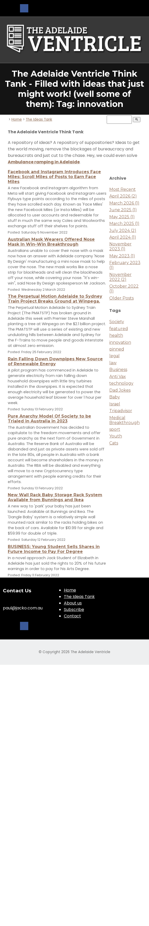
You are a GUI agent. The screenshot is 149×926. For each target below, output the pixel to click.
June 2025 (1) (123, 209)
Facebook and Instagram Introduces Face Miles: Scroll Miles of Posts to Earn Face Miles (54, 176)
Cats (113, 443)
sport (114, 429)
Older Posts (121, 298)
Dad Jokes (120, 390)
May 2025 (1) (122, 216)
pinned (116, 349)
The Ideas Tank (39, 119)
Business (118, 369)
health (116, 335)
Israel (114, 404)
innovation (120, 342)
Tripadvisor (120, 410)
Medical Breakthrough (124, 420)
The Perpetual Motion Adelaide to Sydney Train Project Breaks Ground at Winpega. (55, 299)
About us (73, 603)
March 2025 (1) (124, 223)
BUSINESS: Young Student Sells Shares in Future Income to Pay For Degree (54, 549)
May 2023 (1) (122, 255)
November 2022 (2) (120, 277)
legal (114, 355)
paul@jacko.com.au (23, 608)
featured (118, 328)
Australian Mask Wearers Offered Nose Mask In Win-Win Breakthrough (51, 242)
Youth (115, 436)
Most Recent (122, 189)
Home (16, 119)
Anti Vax (117, 376)
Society (116, 321)
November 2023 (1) (120, 246)
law (113, 362)
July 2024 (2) (122, 230)
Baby (114, 397)
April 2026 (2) (123, 196)
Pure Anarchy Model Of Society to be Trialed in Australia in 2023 (49, 419)
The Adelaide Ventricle (90, 652)
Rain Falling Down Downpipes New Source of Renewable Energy (55, 361)
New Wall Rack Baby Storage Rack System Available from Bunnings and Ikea (55, 497)
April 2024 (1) (122, 237)
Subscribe (74, 610)
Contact (72, 616)
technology (121, 383)
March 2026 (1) (124, 203)
